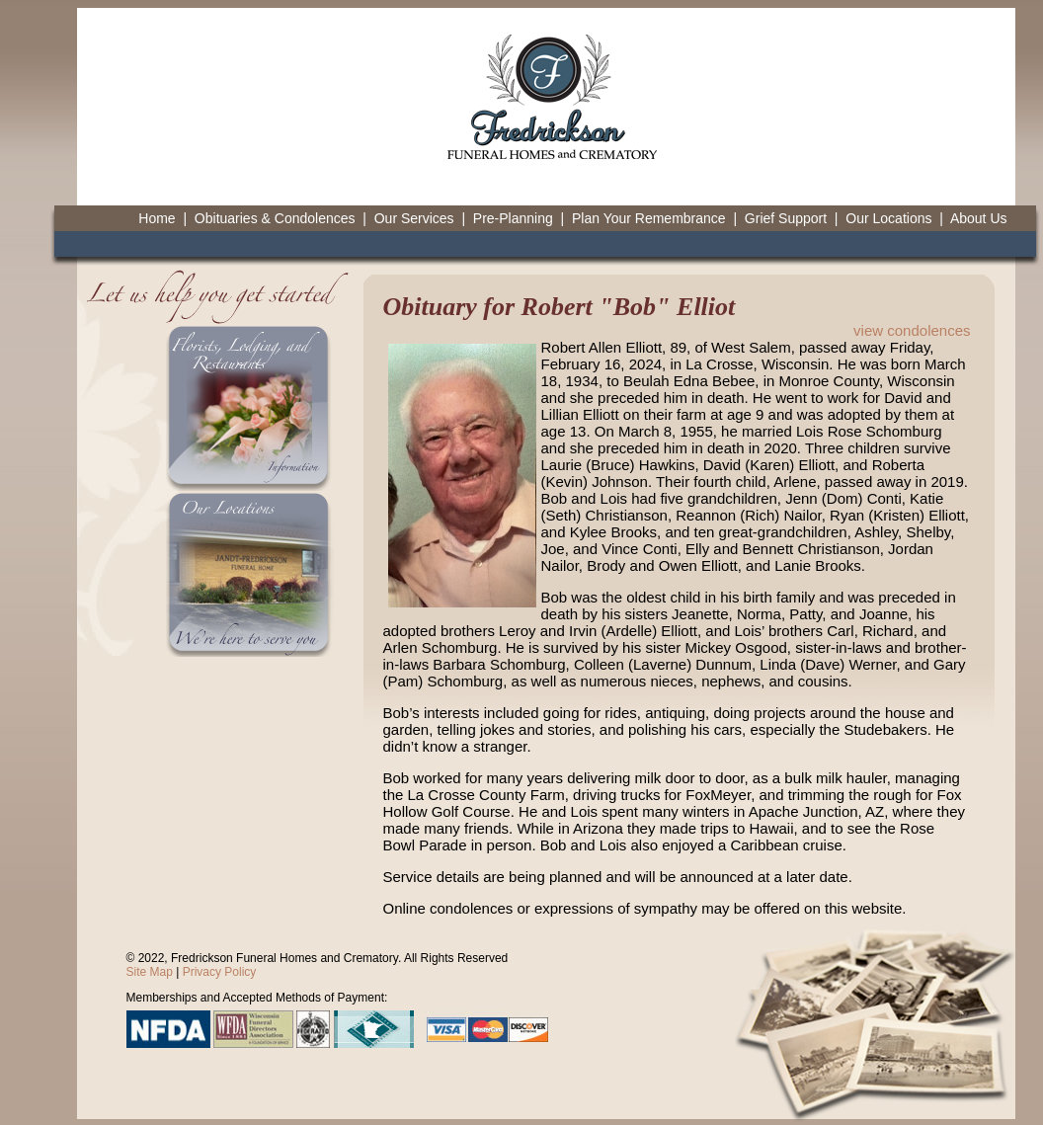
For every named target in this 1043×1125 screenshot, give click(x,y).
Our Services (414, 218)
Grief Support (786, 218)
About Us (978, 218)
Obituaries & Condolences (275, 218)
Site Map (149, 972)
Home (156, 218)
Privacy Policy (220, 972)
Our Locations (888, 218)
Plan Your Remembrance (649, 218)
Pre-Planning (513, 218)
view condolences (911, 330)
